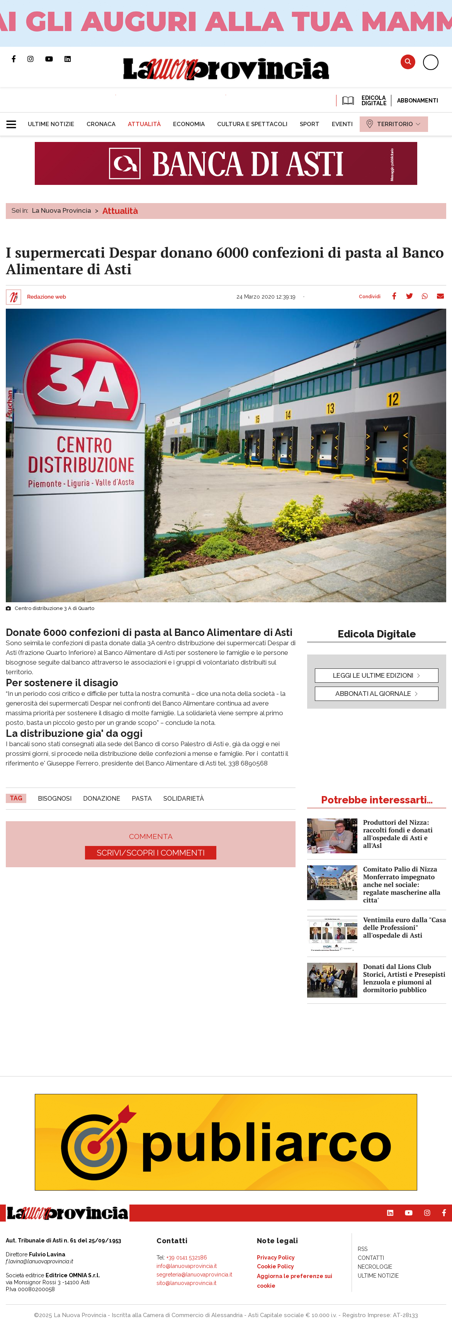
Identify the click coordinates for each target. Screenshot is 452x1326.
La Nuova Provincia (61, 210)
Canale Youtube (55, 58)
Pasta (142, 798)
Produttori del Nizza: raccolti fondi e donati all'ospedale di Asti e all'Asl (398, 834)
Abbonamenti (417, 100)
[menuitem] (51, 124)
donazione (101, 798)
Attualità (120, 211)
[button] (14, 121)
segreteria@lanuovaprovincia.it (194, 1274)
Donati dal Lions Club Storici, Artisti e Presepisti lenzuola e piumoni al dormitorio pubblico (404, 978)
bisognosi (54, 798)
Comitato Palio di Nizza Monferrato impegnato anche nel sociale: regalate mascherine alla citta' (401, 884)
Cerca (408, 62)
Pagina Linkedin (73, 58)
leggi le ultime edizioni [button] (373, 675)
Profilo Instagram (36, 58)
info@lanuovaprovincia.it (186, 1266)
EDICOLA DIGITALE (363, 100)
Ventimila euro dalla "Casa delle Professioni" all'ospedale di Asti (404, 927)
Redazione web (46, 297)
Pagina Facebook (19, 58)
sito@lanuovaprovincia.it (186, 1283)
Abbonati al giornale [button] (373, 693)
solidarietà (183, 798)
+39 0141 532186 (187, 1257)
